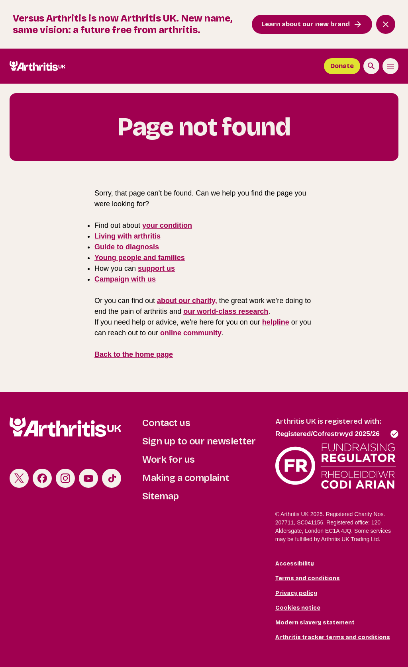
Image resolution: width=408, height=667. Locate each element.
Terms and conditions (307, 578)
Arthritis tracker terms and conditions (332, 637)
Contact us (166, 422)
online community (191, 333)
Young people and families (139, 258)
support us (156, 268)
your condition (167, 225)
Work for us (168, 459)
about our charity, (187, 301)
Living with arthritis (127, 236)
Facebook (42, 478)
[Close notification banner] (385, 24)
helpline (275, 322)
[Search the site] (371, 66)
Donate (342, 66)
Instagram (65, 478)
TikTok (111, 478)
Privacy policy (296, 593)
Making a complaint (185, 477)
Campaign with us (125, 279)
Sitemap (160, 496)
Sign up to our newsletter (199, 441)
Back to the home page (133, 354)
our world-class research (225, 311)
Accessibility (294, 563)
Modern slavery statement (315, 622)
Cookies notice (297, 607)
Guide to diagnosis (126, 247)
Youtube (88, 478)
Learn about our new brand (305, 24)
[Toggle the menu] (390, 66)
